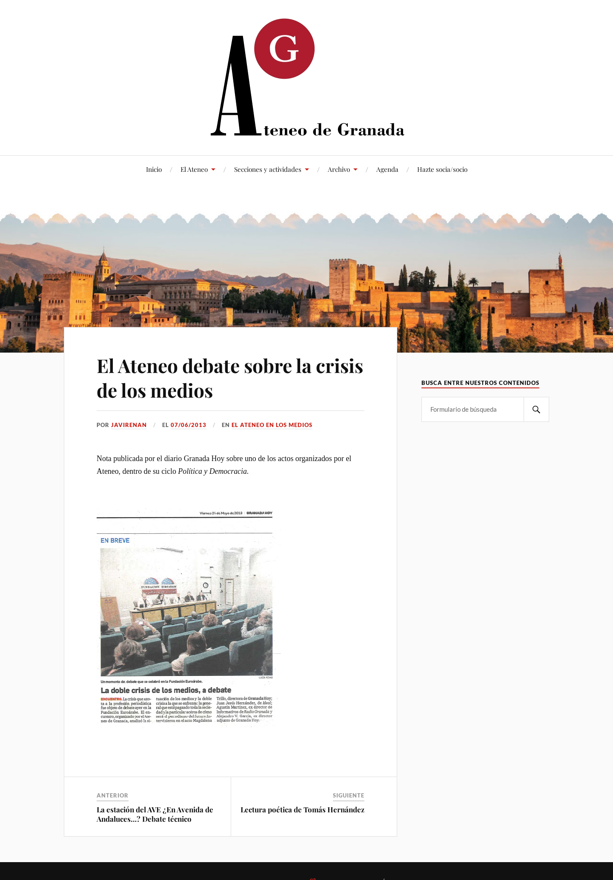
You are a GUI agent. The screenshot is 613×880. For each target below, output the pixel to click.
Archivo (339, 169)
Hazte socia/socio (442, 169)
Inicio (154, 169)
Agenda (387, 169)
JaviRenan (129, 424)
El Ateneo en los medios (272, 424)
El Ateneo (194, 169)
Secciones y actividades (267, 169)
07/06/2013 (188, 424)
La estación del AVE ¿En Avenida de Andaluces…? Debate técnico (155, 814)
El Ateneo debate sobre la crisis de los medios (230, 377)
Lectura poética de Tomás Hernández (302, 809)
